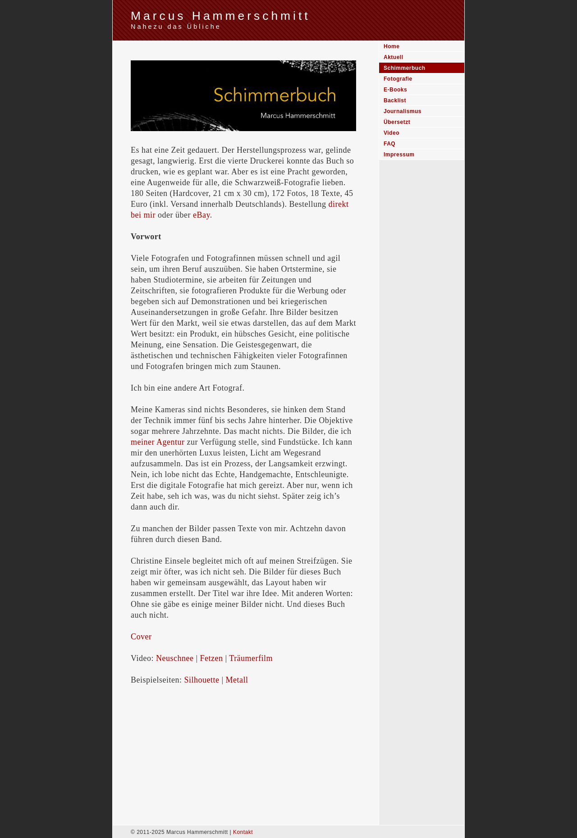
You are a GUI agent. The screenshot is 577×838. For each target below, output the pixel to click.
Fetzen (211, 658)
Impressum (399, 154)
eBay (201, 214)
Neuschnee (174, 658)
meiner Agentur (157, 441)
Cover (141, 636)
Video (391, 133)
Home (391, 46)
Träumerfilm (251, 658)
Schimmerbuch (405, 68)
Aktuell (393, 57)
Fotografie (398, 79)
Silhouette (201, 679)
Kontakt (243, 832)
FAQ (389, 144)
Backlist (395, 100)
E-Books (395, 90)
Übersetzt (397, 122)
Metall (237, 679)
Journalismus (402, 111)
